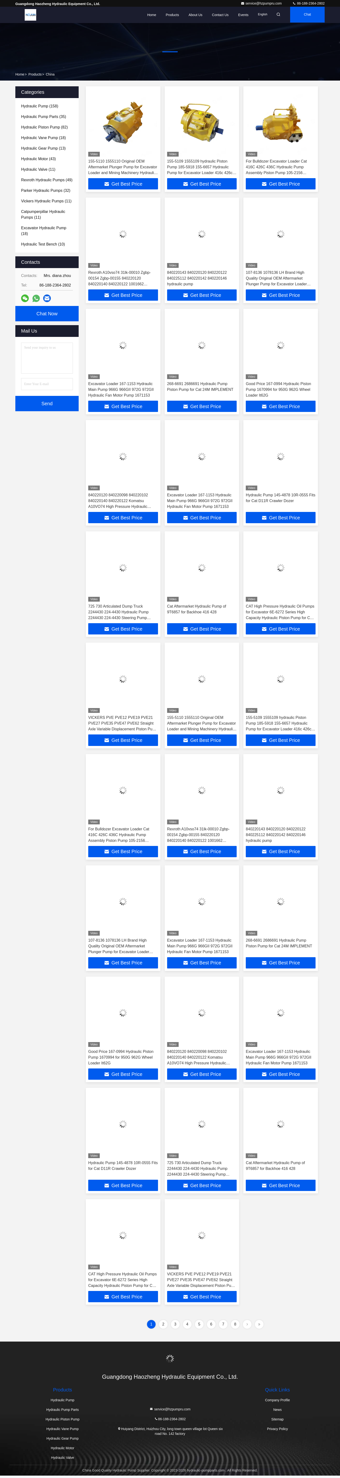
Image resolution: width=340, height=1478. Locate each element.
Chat (306, 15)
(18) (43, 138)
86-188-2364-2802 (308, 3)
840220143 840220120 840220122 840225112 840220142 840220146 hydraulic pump (197, 278)
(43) (38, 159)
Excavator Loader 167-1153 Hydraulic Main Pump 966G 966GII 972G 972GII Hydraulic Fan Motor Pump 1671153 (121, 390)
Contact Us (217, 15)
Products (169, 15)
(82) (44, 127)
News (277, 1412)
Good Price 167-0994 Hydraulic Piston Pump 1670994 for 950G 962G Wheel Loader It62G (278, 390)
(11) (38, 169)
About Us (192, 15)
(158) (39, 106)
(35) (43, 117)
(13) (43, 148)
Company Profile (277, 1402)
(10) (43, 244)
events (240, 15)
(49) (46, 180)
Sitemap (277, 1422)
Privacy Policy (277, 1431)
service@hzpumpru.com (262, 3)
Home (148, 15)
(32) (45, 190)
